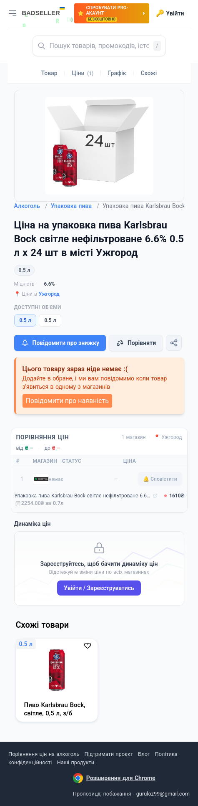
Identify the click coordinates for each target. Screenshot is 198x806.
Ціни (83, 73)
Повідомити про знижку (60, 343)
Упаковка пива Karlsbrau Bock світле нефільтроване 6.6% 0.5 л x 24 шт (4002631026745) (83, 496)
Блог (144, 754)
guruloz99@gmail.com (163, 794)
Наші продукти (75, 762)
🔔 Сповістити (160, 479)
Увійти (170, 13)
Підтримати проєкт (109, 754)
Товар (49, 73)
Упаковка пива (75, 206)
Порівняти (136, 343)
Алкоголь (31, 206)
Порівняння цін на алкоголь (43, 754)
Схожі (148, 73)
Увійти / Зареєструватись (99, 588)
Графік (117, 73)
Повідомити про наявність (67, 401)
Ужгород (49, 294)
